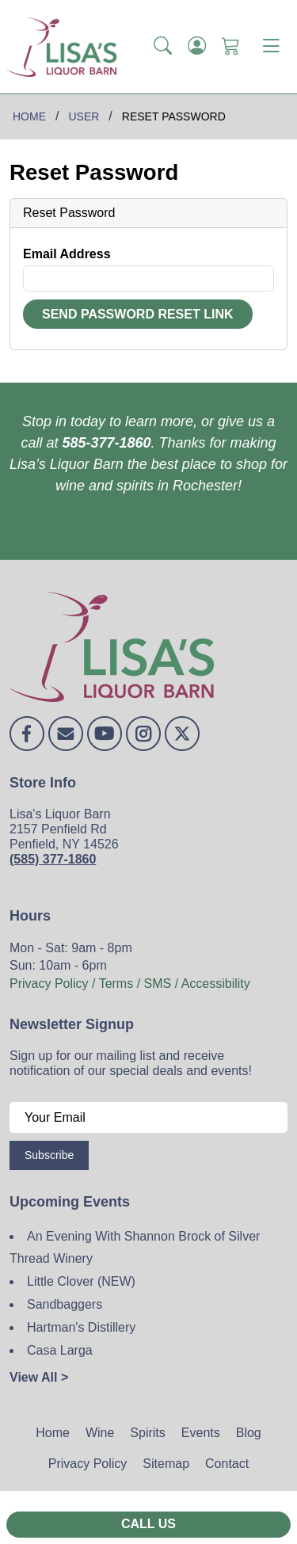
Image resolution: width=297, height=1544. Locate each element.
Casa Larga (60, 1350)
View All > (39, 1377)
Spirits (147, 1432)
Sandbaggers (64, 1304)
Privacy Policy (88, 1463)
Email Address (67, 254)
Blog (248, 1432)
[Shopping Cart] (231, 47)
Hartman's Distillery (81, 1327)
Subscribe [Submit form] (49, 1155)
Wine (100, 1432)
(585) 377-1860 (53, 859)
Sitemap (166, 1463)
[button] (163, 47)
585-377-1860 (106, 443)
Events (200, 1432)
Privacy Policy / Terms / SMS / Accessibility (130, 983)
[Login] (197, 47)
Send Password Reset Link (138, 314)
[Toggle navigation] (271, 46)
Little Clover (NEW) (81, 1281)
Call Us (148, 1524)
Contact (227, 1463)
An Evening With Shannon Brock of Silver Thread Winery (135, 1247)
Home (53, 1432)
